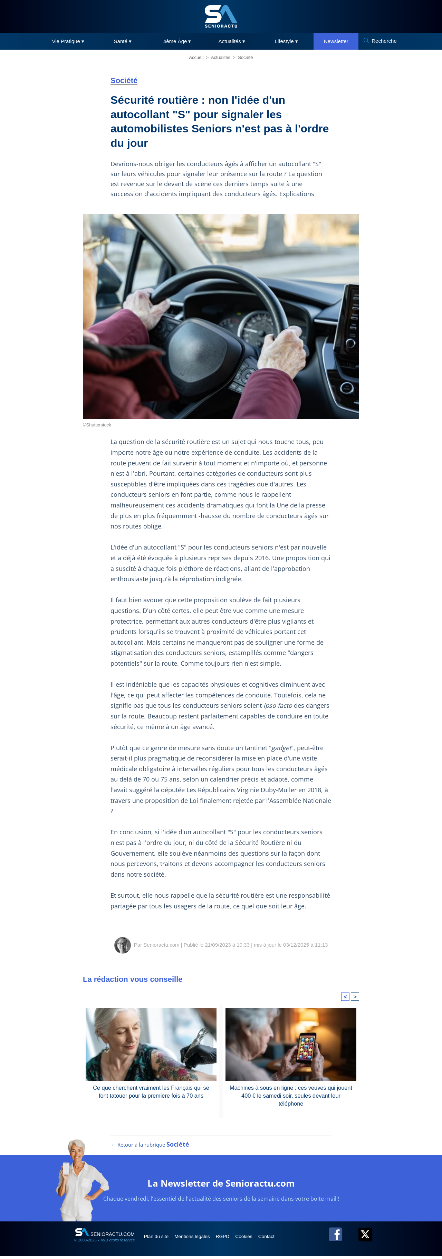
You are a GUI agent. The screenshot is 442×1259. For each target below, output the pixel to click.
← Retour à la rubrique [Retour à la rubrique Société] (149, 1147)
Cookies (254, 1239)
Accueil (196, 57)
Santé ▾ (123, 41)
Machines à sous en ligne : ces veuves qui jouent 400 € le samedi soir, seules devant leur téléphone (291, 1091)
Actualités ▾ (232, 41)
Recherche (384, 41)
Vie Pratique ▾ (68, 41)
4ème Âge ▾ (177, 41)
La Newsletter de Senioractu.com (221, 1185)
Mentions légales (197, 1239)
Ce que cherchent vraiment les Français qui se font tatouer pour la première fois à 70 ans (151, 1091)
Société (245, 57)
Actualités (220, 57)
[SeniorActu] (221, 16)
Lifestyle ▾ (286, 41)
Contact (279, 1239)
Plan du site (158, 1239)
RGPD (230, 1239)
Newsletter (336, 41)
